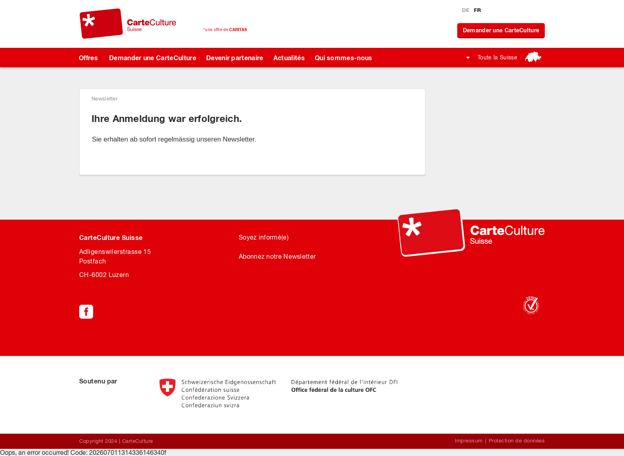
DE (466, 10)
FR (477, 10)
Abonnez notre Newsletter (277, 256)
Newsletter (104, 99)
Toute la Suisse (497, 57)
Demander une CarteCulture (501, 30)
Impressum (469, 441)
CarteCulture (137, 441)
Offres (88, 57)
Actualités (289, 57)
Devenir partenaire (234, 57)
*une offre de (225, 29)
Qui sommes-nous (343, 57)
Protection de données (517, 441)
